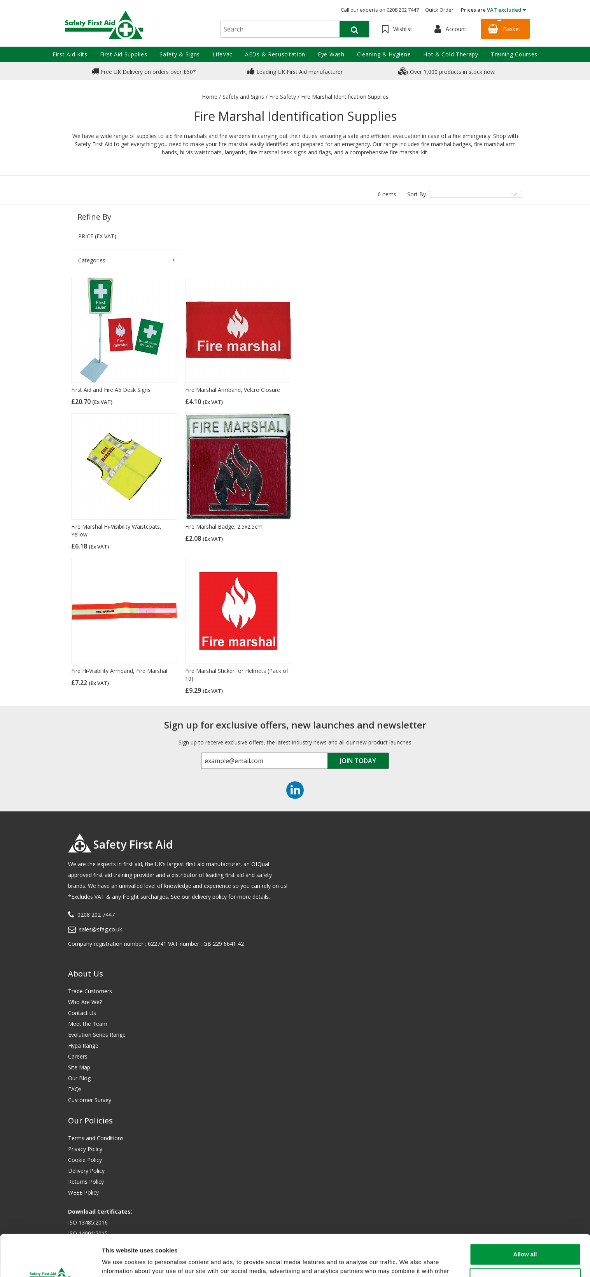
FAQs (75, 1089)
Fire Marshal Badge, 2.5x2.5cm (224, 526)
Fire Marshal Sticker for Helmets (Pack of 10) (236, 674)
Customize (525, 1240)
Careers (78, 1056)
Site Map (79, 1067)
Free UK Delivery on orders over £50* (143, 71)
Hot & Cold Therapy (450, 54)
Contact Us (82, 1013)
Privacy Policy (85, 1149)
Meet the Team (87, 1023)
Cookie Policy (85, 1159)
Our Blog (79, 1078)
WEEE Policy (83, 1192)
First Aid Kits (70, 54)
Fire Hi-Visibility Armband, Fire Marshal (119, 670)
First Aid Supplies (123, 54)
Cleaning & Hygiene (384, 54)
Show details (120, 1261)
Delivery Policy (86, 1170)
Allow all (525, 1215)
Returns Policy (86, 1181)
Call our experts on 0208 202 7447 (380, 9)
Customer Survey (89, 1100)
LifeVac (222, 54)
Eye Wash (331, 54)
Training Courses (514, 54)
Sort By (416, 194)
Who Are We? (85, 1002)
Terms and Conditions (96, 1138)
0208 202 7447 (96, 914)
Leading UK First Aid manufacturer (295, 71)
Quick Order (439, 9)
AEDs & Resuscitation (275, 54)
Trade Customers (90, 991)
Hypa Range (83, 1045)
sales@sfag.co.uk (100, 929)
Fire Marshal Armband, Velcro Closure (232, 389)
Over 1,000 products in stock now (446, 71)
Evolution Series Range (97, 1034)
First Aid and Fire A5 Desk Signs (111, 389)
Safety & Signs (179, 54)
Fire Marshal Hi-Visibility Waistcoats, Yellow (116, 530)
